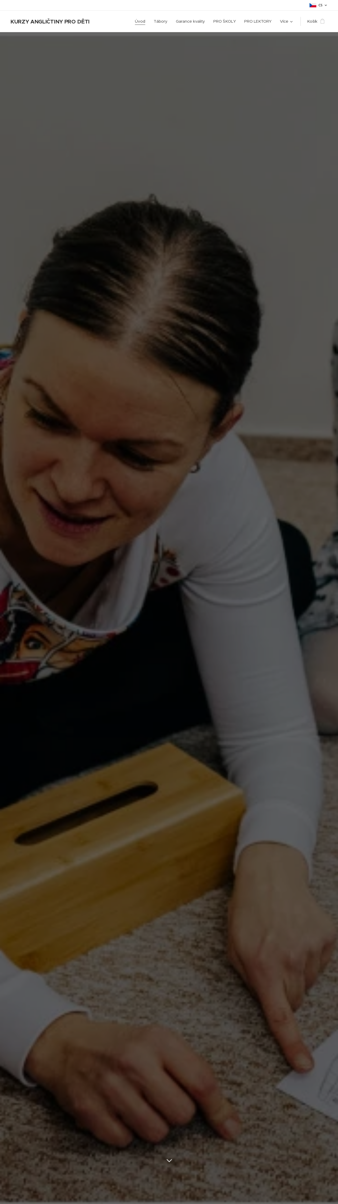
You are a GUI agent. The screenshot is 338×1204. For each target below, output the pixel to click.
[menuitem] (141, 21)
